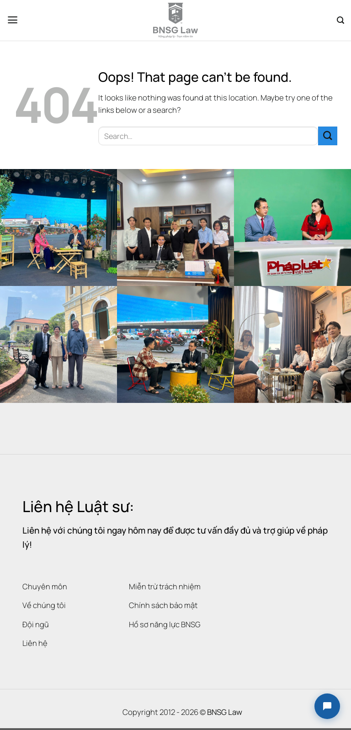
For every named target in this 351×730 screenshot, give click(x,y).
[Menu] (13, 20)
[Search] (340, 20)
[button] (327, 706)
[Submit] (327, 136)
